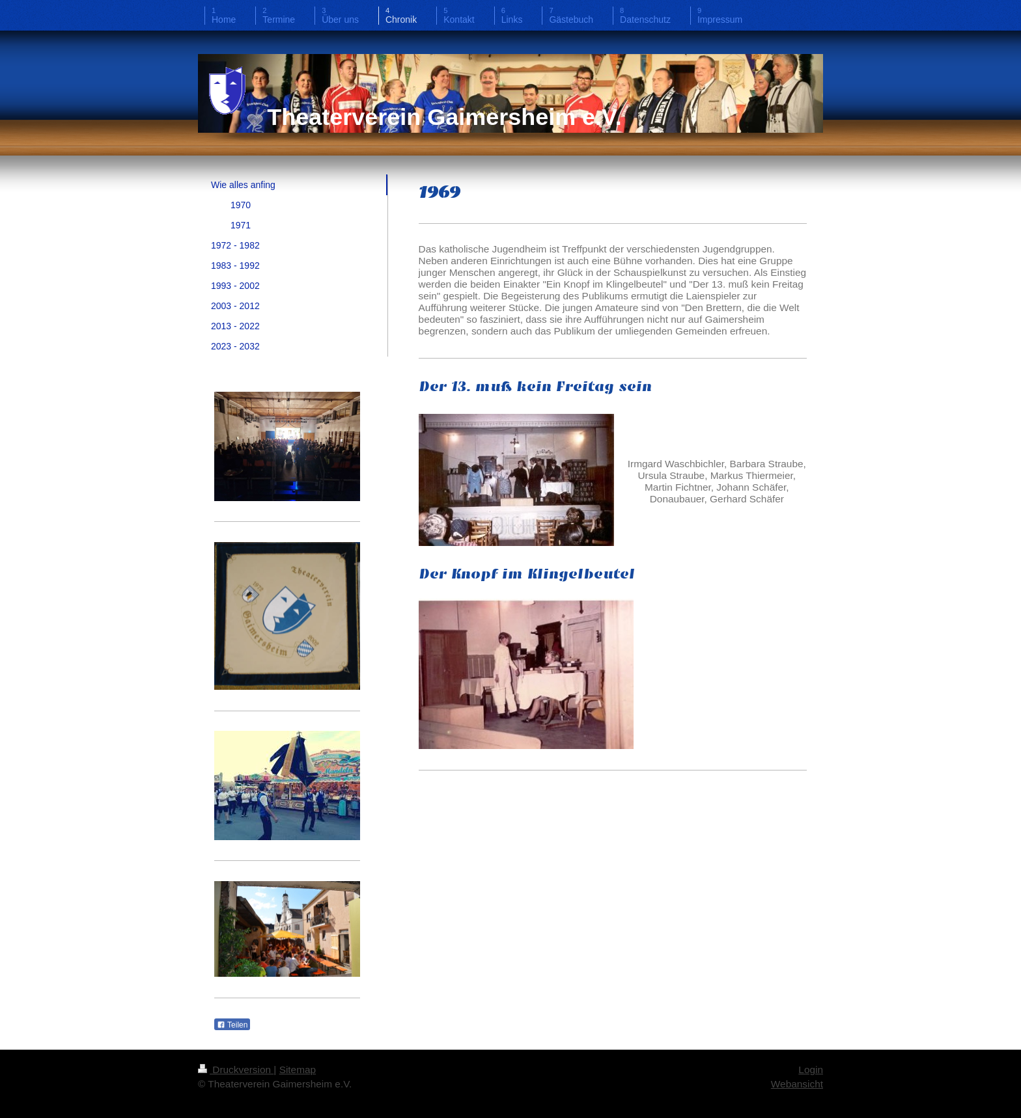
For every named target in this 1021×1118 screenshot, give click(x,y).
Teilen (232, 1024)
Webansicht (797, 1083)
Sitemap (297, 1069)
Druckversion (235, 1069)
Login (810, 1069)
